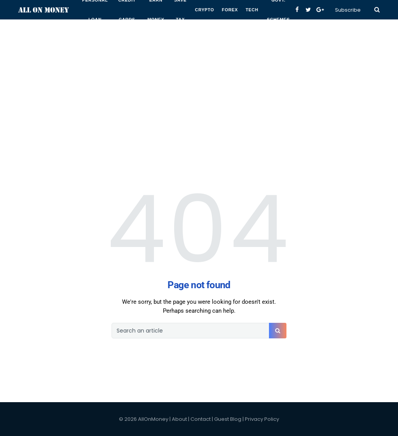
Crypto (204, 9)
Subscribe (348, 10)
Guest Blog (227, 419)
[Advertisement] (199, 54)
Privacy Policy (262, 419)
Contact (200, 419)
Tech (252, 9)
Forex (230, 9)
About (179, 419)
